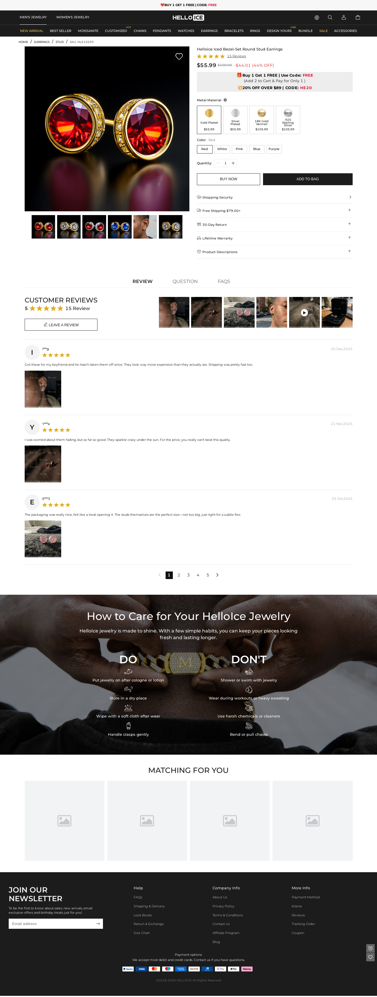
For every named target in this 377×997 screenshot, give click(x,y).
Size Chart (142, 934)
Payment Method (306, 898)
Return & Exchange (149, 925)
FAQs (138, 898)
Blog (216, 943)
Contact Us (221, 925)
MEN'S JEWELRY (33, 17)
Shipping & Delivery (149, 907)
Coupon (298, 934)
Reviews (298, 916)
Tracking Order (303, 925)
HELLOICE (184, 981)
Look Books (143, 916)
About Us (220, 898)
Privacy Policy (223, 907)
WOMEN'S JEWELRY (72, 17)
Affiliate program (226, 934)
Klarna (297, 907)
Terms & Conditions (228, 916)
